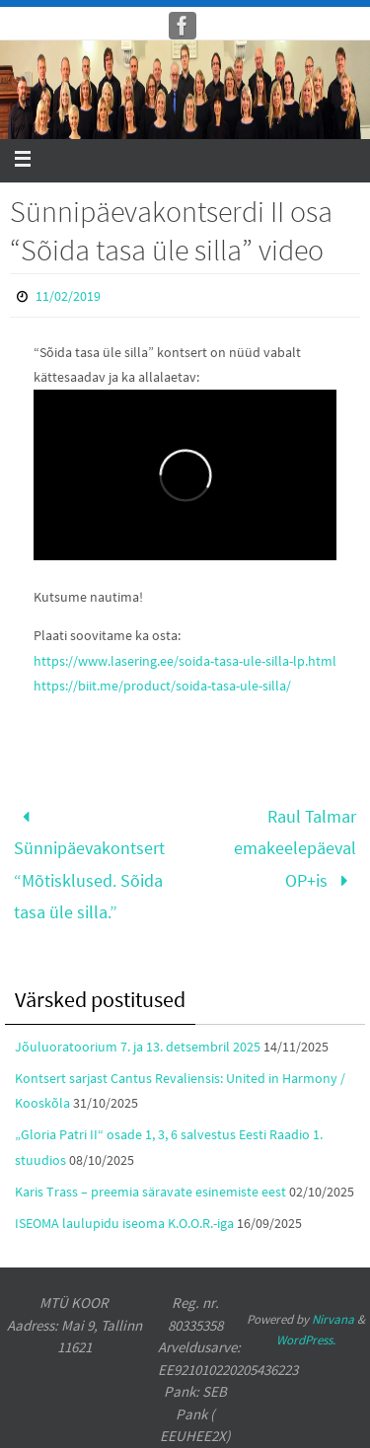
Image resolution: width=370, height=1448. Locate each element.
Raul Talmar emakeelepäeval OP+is (295, 848)
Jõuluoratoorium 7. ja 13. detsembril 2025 (137, 1046)
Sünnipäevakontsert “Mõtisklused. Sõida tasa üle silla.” (89, 864)
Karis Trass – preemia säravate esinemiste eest (150, 1191)
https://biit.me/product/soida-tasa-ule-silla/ (162, 685)
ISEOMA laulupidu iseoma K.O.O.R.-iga (124, 1223)
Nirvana (333, 1319)
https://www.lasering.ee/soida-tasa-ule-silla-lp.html (185, 661)
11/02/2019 (68, 296)
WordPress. (305, 1340)
